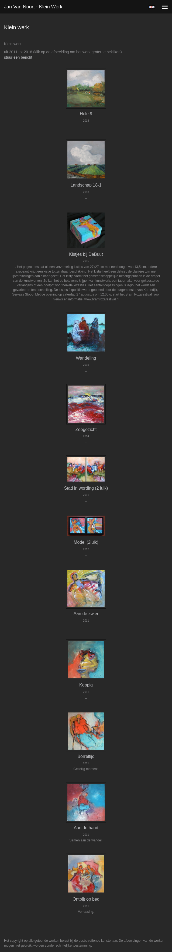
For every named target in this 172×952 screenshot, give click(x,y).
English (152, 7)
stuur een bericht (18, 57)
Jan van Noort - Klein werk (33, 6)
